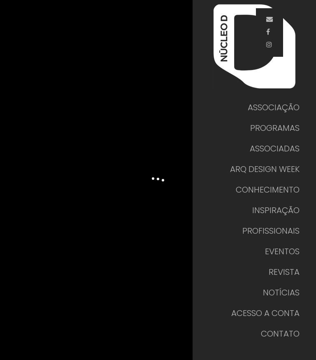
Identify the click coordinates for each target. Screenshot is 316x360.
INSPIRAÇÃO (276, 210)
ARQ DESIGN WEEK (265, 169)
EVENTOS (282, 251)
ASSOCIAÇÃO (274, 107)
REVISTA (284, 272)
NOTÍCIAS (281, 292)
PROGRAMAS (275, 128)
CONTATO (280, 333)
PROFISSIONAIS (271, 231)
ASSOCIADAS (275, 148)
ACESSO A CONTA (265, 313)
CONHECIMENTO (268, 189)
